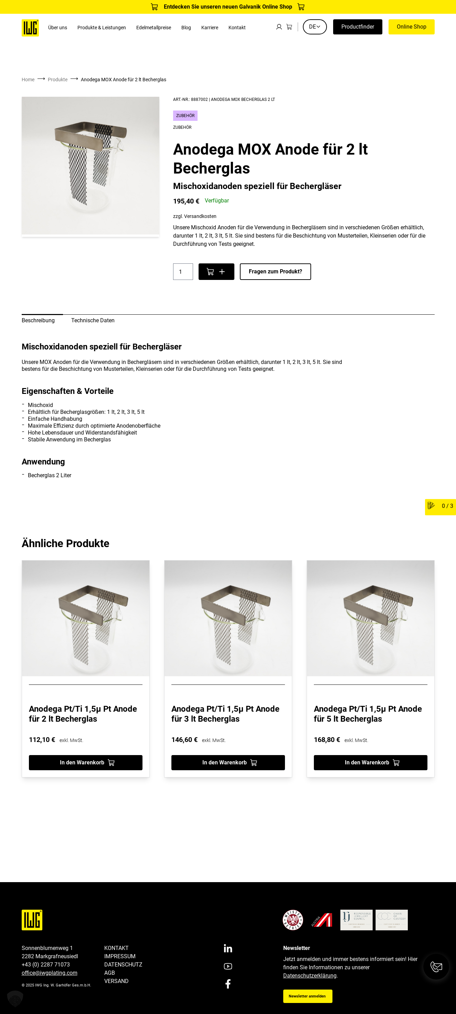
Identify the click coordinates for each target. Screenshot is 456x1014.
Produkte (57, 79)
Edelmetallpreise (153, 28)
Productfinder (357, 26)
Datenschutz (123, 964)
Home (28, 79)
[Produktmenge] (183, 271)
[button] (15, 999)
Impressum (120, 956)
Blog (186, 28)
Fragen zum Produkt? (275, 271)
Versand (116, 981)
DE (315, 26)
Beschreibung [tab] (38, 320)
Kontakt (237, 28)
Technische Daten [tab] (93, 320)
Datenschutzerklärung (310, 975)
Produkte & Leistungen (101, 28)
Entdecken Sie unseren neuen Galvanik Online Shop (228, 6)
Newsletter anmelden (307, 996)
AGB (109, 973)
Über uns (57, 28)
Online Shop (411, 26)
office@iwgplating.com (49, 973)
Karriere (209, 28)
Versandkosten (200, 216)
